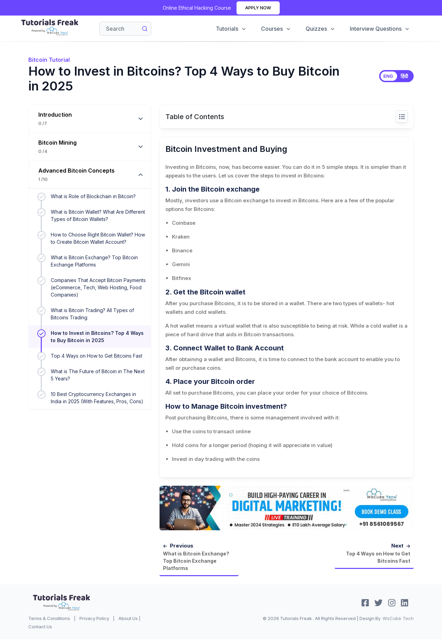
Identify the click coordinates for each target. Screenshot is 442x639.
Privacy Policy (94, 618)
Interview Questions (380, 28)
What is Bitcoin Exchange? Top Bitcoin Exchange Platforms (94, 261)
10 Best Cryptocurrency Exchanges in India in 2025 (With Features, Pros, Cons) (97, 397)
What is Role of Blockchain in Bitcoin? (93, 196)
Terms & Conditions (49, 618)
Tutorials (231, 28)
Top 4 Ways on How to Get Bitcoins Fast (96, 356)
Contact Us (40, 626)
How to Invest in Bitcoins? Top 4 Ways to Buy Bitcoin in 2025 (97, 336)
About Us (128, 618)
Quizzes (320, 28)
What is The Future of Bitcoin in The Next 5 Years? (98, 374)
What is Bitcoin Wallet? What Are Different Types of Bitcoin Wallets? (98, 215)
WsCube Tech (398, 618)
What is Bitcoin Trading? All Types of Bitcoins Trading (92, 313)
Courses (276, 28)
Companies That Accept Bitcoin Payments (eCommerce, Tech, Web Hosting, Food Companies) (98, 287)
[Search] (125, 29)
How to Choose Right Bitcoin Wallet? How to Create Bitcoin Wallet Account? (98, 238)
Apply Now (258, 7)
